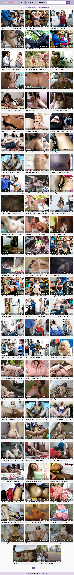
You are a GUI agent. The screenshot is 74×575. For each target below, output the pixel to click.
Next (41, 568)
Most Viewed (30, 2)
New (22, 2)
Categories (41, 2)
